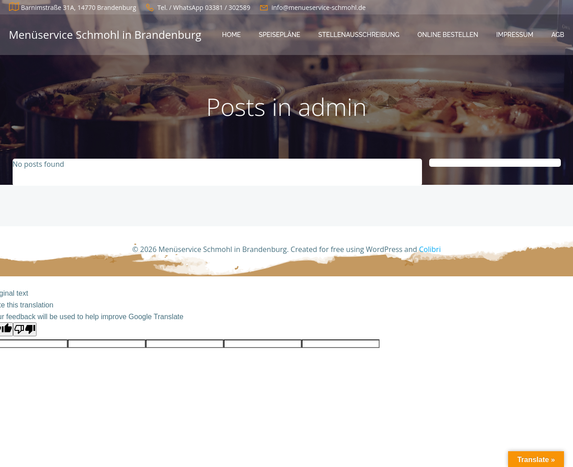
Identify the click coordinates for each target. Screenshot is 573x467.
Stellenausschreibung (358, 34)
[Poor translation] (25, 329)
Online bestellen (447, 34)
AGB (557, 34)
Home (231, 34)
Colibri (430, 249)
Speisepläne (279, 34)
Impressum (514, 34)
